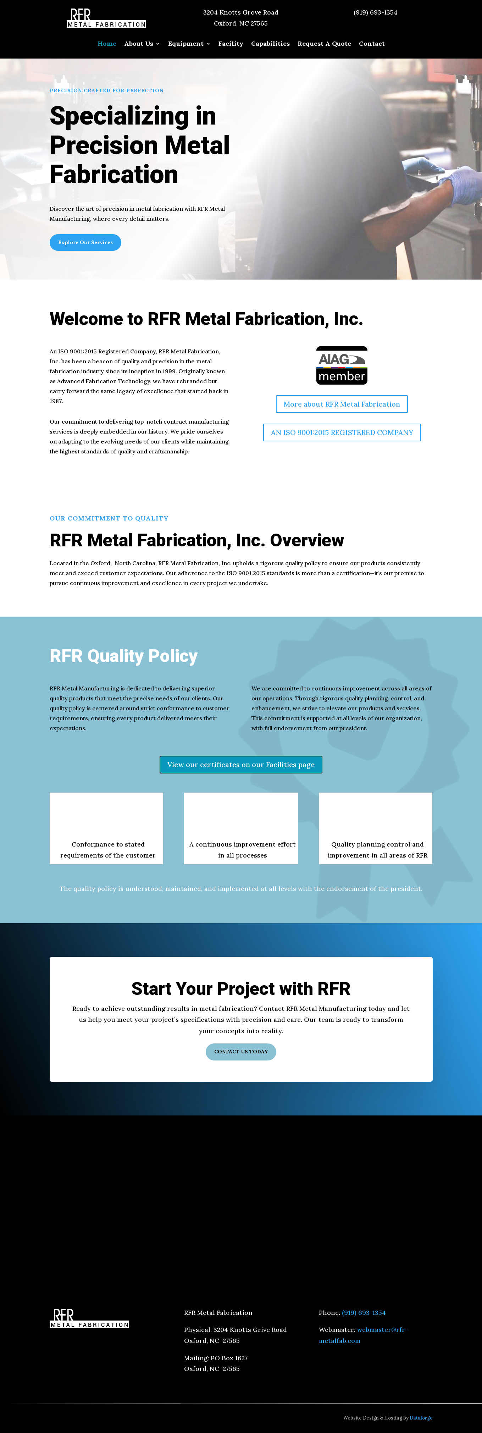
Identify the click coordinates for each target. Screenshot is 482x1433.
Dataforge (421, 1418)
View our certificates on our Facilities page (241, 764)
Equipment (186, 44)
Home (107, 44)
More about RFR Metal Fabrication (342, 403)
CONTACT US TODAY (241, 1051)
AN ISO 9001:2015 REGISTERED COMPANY (342, 432)
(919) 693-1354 (376, 12)
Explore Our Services (85, 242)
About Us (138, 44)
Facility (230, 44)
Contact (372, 44)
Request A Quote (324, 44)
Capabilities (270, 44)
